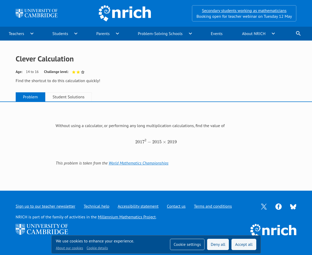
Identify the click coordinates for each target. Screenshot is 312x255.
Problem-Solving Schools (160, 33)
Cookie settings (187, 244)
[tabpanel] (156, 141)
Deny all (218, 244)
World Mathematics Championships (138, 163)
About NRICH (253, 33)
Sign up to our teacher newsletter (45, 206)
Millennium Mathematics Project (127, 216)
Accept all (244, 244)
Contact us (176, 206)
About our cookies (69, 248)
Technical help (96, 206)
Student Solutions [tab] (68, 96)
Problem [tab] (30, 96)
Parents (103, 33)
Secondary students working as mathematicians (244, 10)
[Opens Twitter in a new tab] (264, 206)
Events (217, 33)
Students (60, 33)
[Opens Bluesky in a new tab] (293, 206)
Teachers (16, 33)
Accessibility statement (138, 206)
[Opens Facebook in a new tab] (278, 206)
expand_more (32, 33)
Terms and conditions (213, 206)
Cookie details (97, 248)
